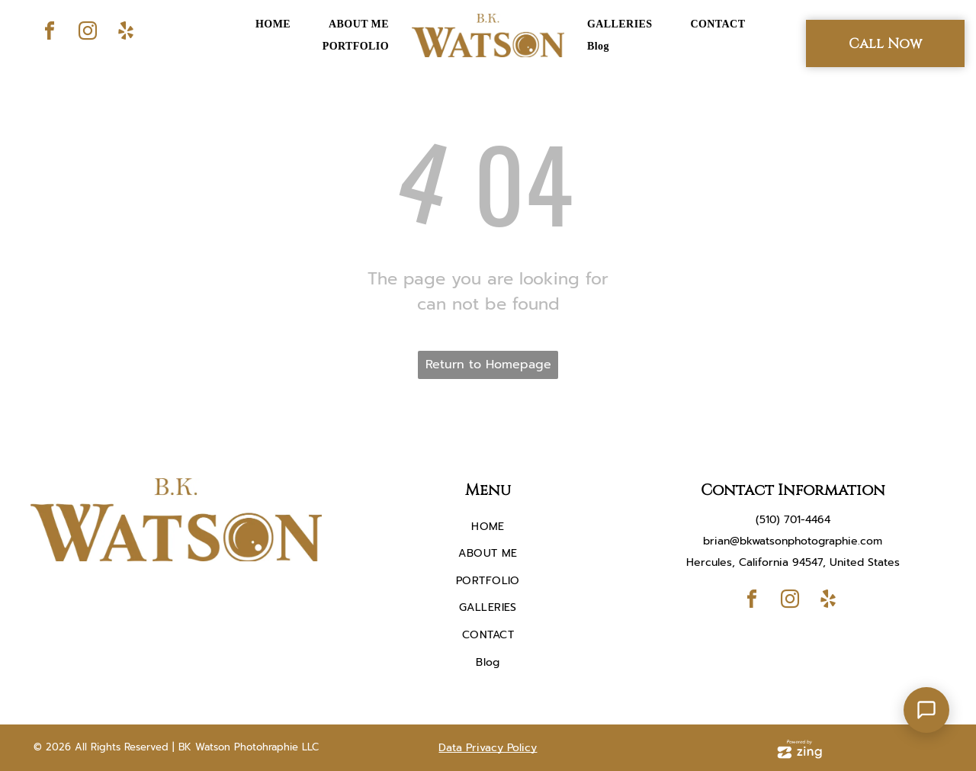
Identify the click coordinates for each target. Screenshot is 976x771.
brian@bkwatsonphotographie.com (792, 541)
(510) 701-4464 (793, 520)
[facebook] (49, 33)
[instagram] (87, 33)
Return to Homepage (488, 364)
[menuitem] (273, 24)
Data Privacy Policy (487, 748)
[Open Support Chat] (926, 710)
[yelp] (126, 33)
